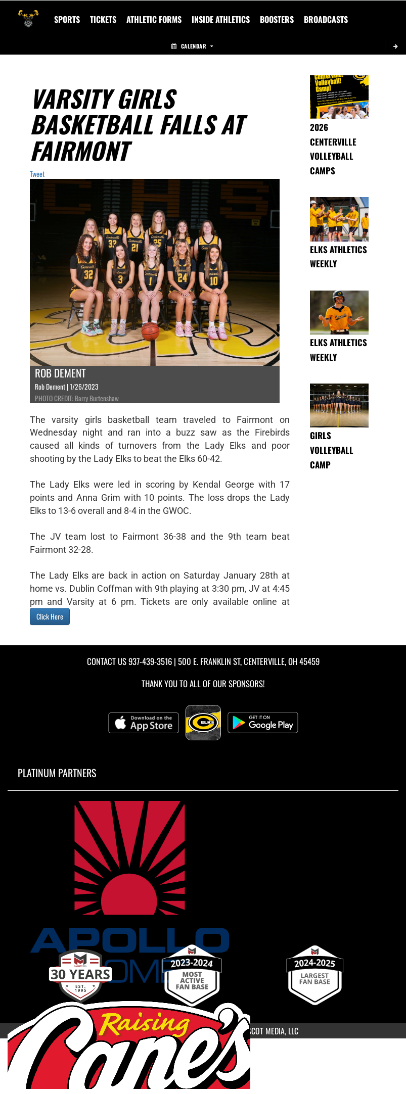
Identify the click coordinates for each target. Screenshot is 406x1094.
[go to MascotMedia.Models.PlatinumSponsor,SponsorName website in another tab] (203, 892)
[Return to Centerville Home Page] (28, 13)
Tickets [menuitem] (103, 19)
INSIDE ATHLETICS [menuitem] (221, 19)
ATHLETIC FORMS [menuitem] (154, 19)
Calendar (192, 46)
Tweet (37, 173)
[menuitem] (326, 19)
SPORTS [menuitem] (67, 19)
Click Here (49, 616)
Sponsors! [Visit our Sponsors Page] (246, 683)
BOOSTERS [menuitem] (277, 19)
